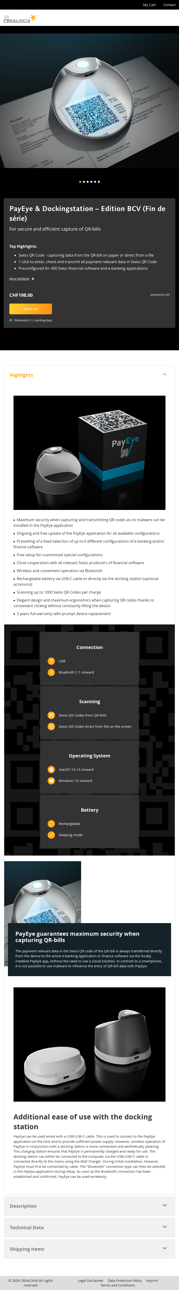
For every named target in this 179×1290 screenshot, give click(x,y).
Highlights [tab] (21, 375)
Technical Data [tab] (27, 1227)
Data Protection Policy (125, 1280)
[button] (80, 182)
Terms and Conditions (118, 1285)
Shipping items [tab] (27, 1249)
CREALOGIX (29, 1280)
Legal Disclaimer (90, 1280)
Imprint (152, 1280)
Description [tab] (23, 1206)
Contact (169, 4)
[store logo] (20, 18)
